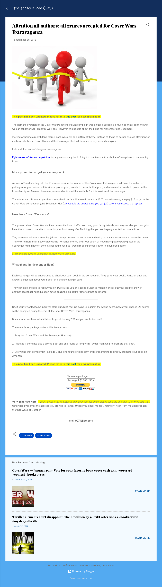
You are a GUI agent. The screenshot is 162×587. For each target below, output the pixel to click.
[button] (148, 25)
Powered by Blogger (81, 571)
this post (71, 116)
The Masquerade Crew (33, 8)
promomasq (43, 435)
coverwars (26, 435)
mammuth (88, 578)
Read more (142, 491)
